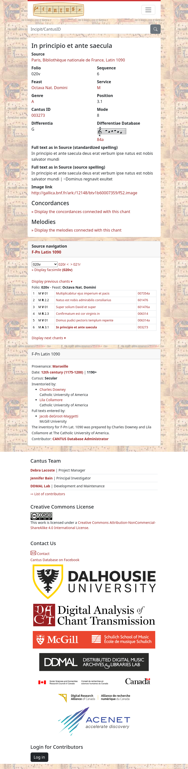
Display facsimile (53, 269)
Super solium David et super (76, 307)
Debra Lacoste (43, 470)
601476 (143, 300)
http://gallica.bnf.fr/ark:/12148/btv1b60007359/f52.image (84, 193)
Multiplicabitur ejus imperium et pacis (82, 293)
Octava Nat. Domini (50, 87)
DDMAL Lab (40, 486)
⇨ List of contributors (48, 494)
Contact (40, 553)
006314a (144, 320)
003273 (38, 115)
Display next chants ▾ (49, 337)
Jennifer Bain (42, 478)
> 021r (75, 264)
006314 (143, 314)
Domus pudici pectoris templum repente (84, 320)
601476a (144, 307)
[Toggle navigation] (148, 10)
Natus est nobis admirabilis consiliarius (83, 300)
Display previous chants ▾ (52, 281)
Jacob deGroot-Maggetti (59, 416)
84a (100, 139)
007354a (144, 293)
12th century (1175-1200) (62, 372)
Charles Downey (53, 389)
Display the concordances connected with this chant (82, 211)
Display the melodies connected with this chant (77, 230)
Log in (39, 757)
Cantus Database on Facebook (55, 559)
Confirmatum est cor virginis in (78, 314)
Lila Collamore (51, 399)
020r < (63, 264)
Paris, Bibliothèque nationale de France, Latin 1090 (78, 60)
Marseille (60, 366)
